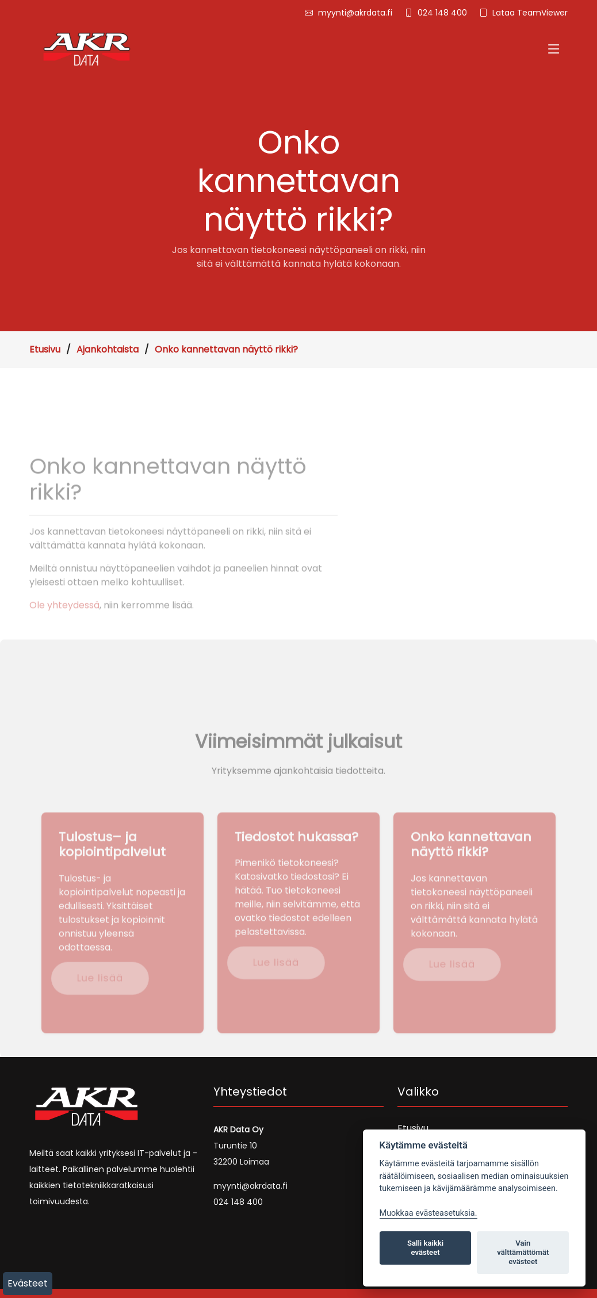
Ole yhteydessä (64, 619)
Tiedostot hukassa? (296, 851)
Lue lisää (99, 991)
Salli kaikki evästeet (425, 1248)
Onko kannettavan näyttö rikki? (226, 349)
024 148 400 (442, 12)
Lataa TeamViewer (530, 12)
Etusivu (44, 349)
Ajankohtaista (107, 349)
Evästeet (27, 1283)
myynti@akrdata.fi (355, 12)
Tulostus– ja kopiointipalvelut (112, 858)
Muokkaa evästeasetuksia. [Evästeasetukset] (428, 1213)
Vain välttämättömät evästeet (523, 1252)
